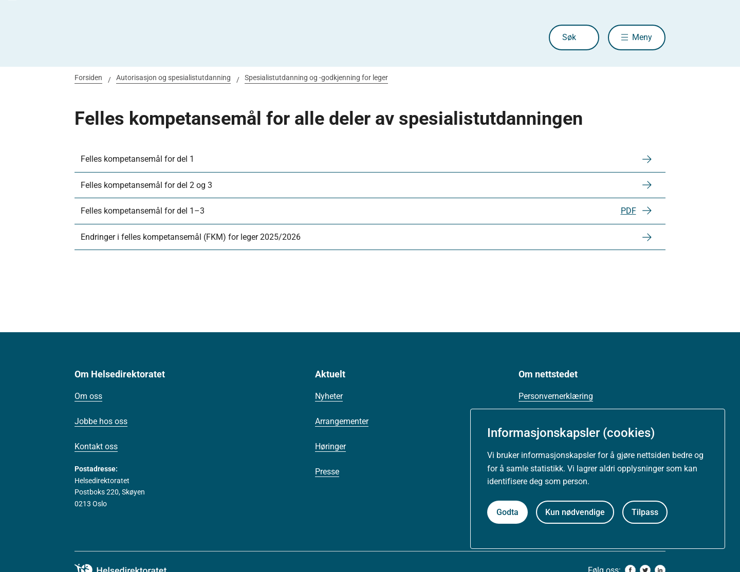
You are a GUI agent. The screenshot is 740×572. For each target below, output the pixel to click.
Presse (327, 471)
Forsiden (88, 77)
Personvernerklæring (556, 396)
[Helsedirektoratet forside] (149, 37)
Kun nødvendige (575, 512)
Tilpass (645, 512)
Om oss (88, 396)
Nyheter (329, 396)
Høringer (330, 446)
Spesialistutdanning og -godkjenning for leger (316, 77)
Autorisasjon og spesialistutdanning (173, 77)
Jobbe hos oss (101, 421)
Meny (642, 37)
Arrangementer (341, 421)
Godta (507, 512)
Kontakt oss (96, 446)
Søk (569, 37)
